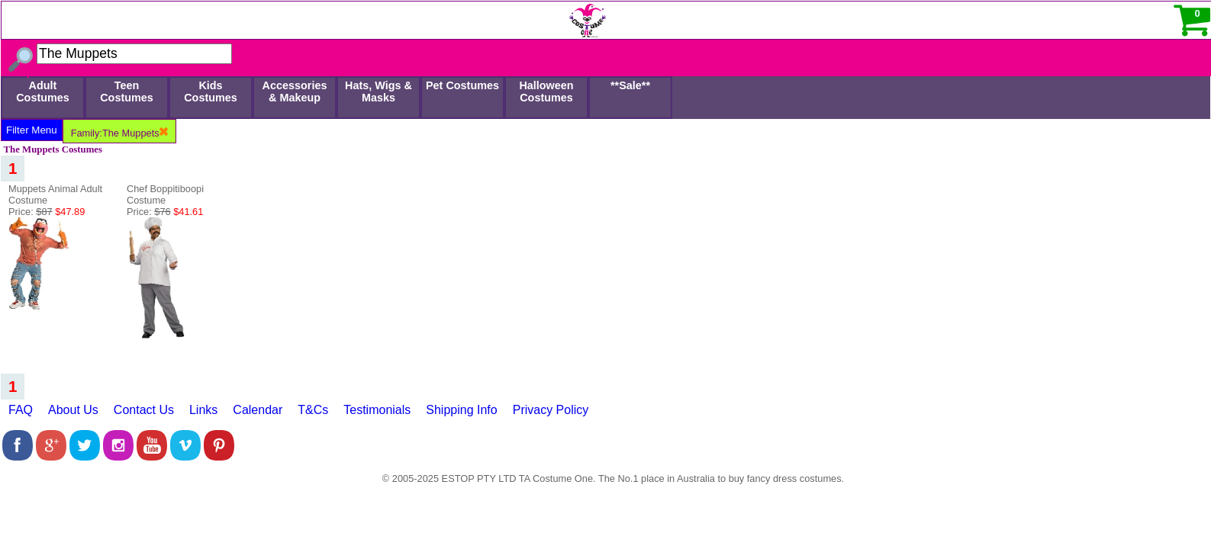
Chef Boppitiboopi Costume (165, 194)
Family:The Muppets (119, 133)
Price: (46, 211)
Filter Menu (31, 130)
